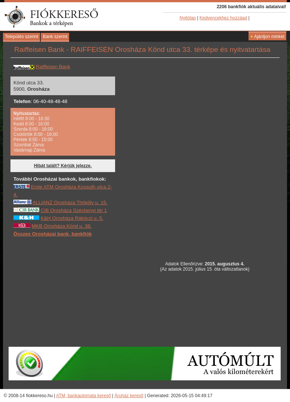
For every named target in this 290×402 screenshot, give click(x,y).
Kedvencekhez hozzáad (223, 18)
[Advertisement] (69, 291)
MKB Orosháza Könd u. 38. (62, 226)
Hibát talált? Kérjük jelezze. (63, 165)
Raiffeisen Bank (53, 66)
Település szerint (21, 36)
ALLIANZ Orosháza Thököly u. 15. (70, 202)
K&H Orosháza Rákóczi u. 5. (72, 218)
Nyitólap (188, 18)
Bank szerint (55, 36)
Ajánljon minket (267, 36)
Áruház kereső (128, 395)
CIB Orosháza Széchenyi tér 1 (74, 210)
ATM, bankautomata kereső (83, 395)
